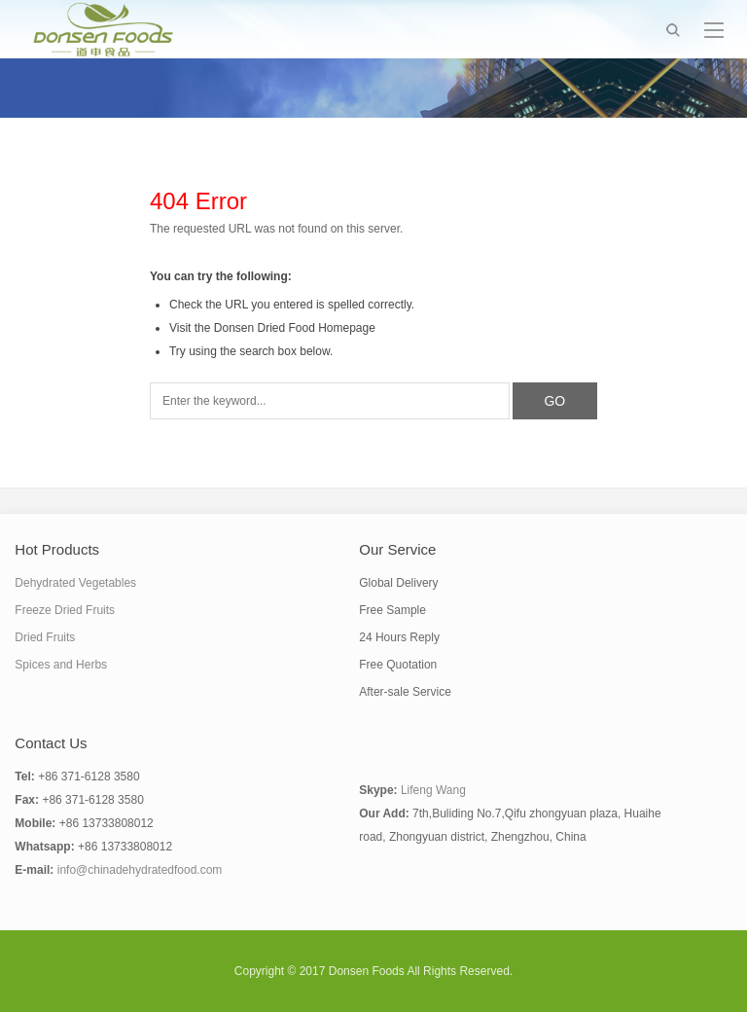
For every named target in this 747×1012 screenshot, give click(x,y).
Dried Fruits (45, 637)
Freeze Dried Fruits (65, 610)
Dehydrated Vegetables (75, 583)
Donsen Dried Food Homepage (294, 328)
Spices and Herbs (61, 664)
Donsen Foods (367, 971)
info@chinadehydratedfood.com (140, 870)
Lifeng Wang (433, 790)
